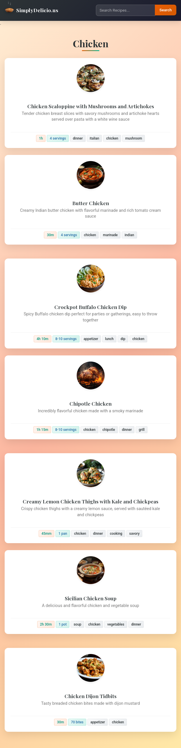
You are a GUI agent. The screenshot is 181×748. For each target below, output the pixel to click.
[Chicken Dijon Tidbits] (90, 690)
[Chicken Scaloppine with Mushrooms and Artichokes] (90, 103)
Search (166, 10)
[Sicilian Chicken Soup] (90, 592)
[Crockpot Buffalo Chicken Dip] (90, 303)
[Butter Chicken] (90, 200)
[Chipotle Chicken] (90, 397)
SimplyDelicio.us (31, 10)
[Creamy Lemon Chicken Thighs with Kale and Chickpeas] (90, 498)
